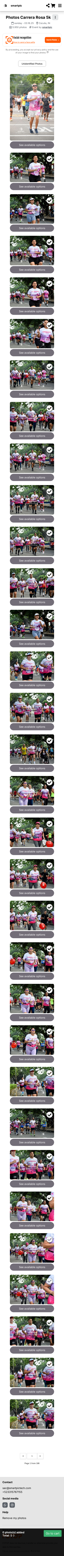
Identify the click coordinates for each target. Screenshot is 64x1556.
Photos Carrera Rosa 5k (28, 17)
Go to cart (52, 1533)
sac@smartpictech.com (16, 1488)
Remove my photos (14, 1518)
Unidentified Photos (32, 63)
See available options (32, 145)
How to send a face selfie (24, 42)
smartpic (16, 5)
